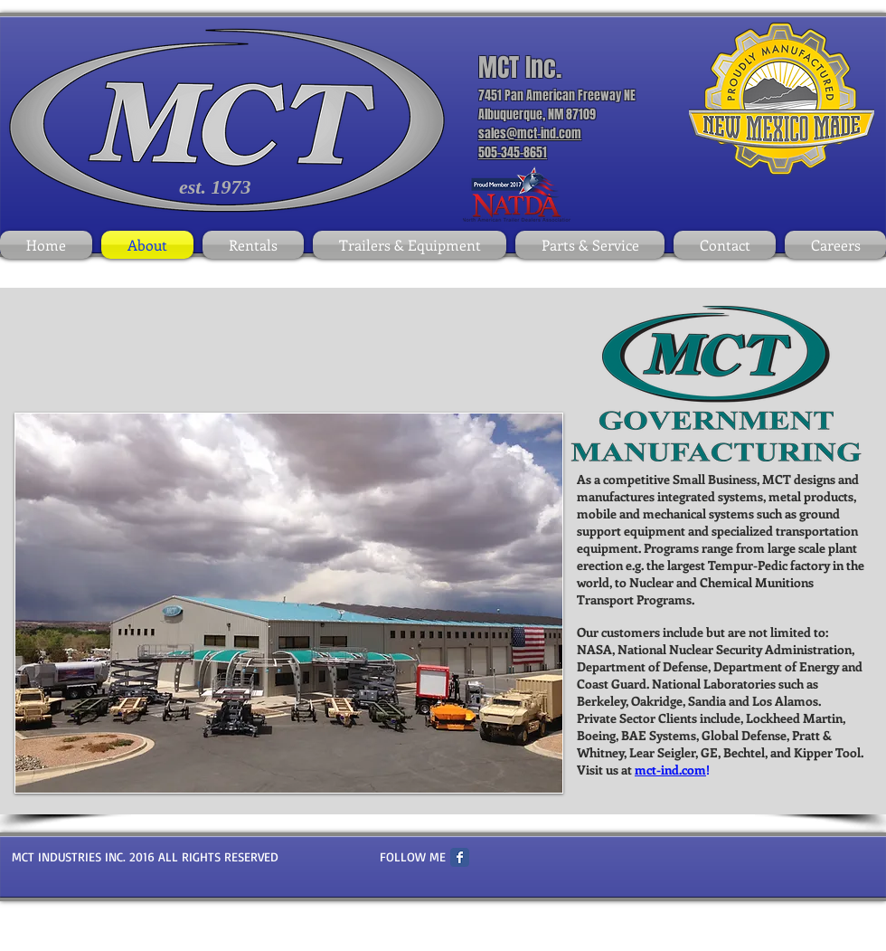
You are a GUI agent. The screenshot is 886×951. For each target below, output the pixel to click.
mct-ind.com (670, 769)
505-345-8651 (512, 152)
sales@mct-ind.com (529, 133)
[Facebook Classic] (459, 857)
